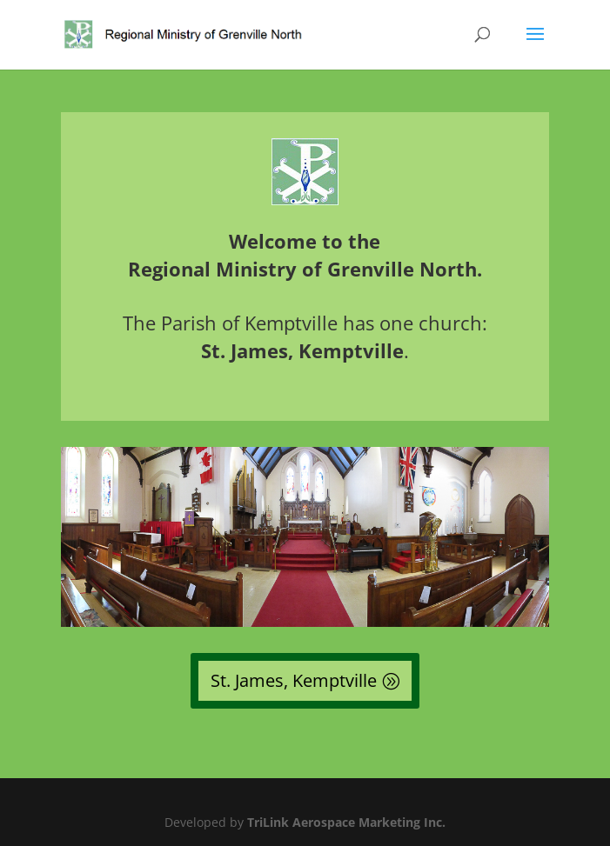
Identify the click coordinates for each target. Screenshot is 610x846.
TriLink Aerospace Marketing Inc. (346, 822)
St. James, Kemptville (294, 680)
